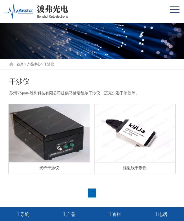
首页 (20, 64)
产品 (69, 214)
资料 (115, 214)
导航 (23, 214)
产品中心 (34, 64)
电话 (161, 214)
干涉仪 (49, 64)
